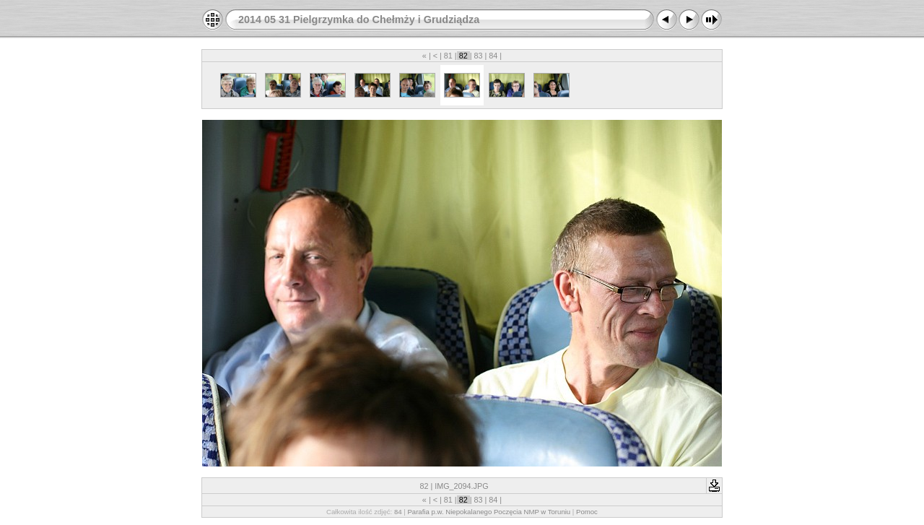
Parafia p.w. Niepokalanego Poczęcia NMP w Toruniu (488, 512)
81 (448, 55)
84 (493, 55)
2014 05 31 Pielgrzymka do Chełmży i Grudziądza (358, 19)
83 (477, 55)
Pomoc (587, 512)
